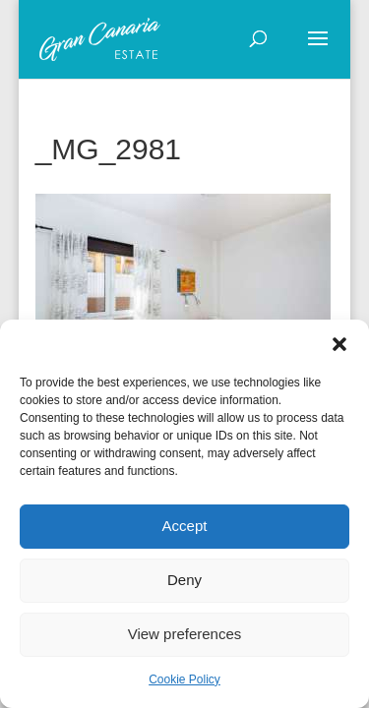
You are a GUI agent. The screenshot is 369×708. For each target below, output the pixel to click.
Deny (184, 579)
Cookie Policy (184, 679)
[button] (339, 344)
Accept (185, 525)
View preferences (185, 633)
